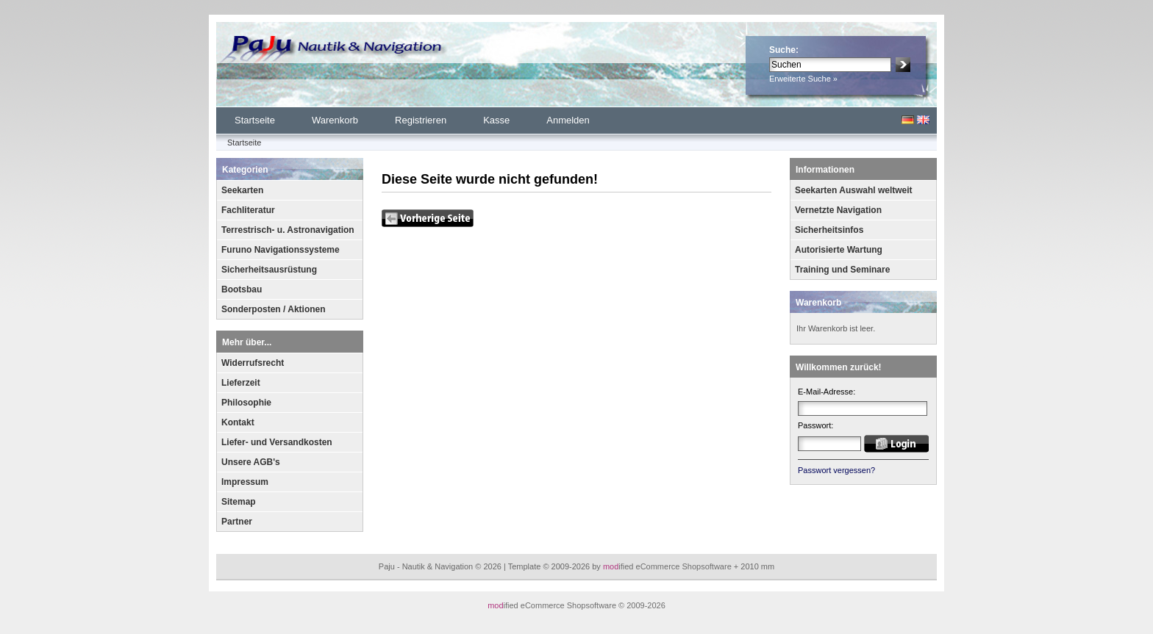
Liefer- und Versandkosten (276, 442)
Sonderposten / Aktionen (273, 309)
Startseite (255, 120)
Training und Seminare (842, 269)
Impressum (244, 482)
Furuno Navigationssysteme (280, 250)
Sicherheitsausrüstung (269, 269)
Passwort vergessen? (836, 470)
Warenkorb (335, 120)
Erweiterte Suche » (803, 78)
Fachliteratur (248, 210)
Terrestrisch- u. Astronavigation (287, 230)
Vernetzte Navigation (838, 210)
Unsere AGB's (250, 462)
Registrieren (420, 120)
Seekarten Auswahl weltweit (854, 190)
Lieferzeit (240, 383)
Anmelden (568, 120)
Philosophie (246, 402)
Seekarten (242, 190)
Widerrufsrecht (252, 363)
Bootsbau (241, 289)
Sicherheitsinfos (829, 230)
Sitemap (238, 502)
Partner (236, 521)
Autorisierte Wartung (838, 250)
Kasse (496, 120)
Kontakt (237, 422)
